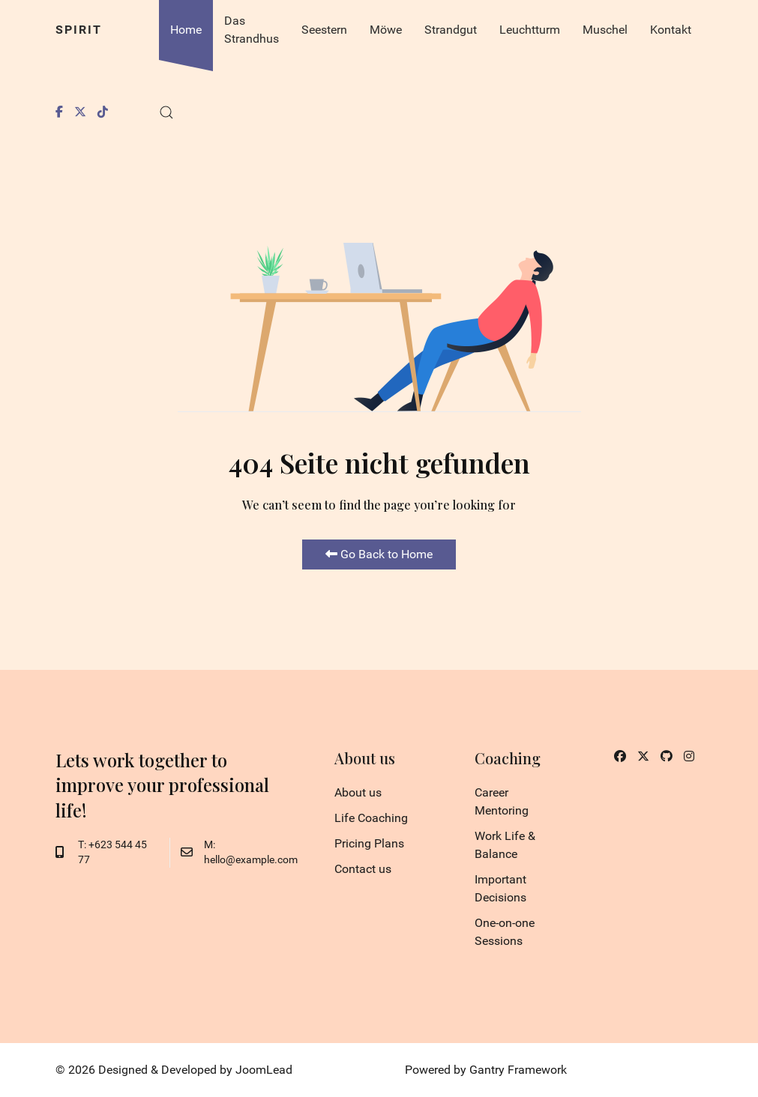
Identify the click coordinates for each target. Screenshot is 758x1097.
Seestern (324, 29)
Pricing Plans (369, 843)
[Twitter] (80, 112)
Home (186, 29)
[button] (166, 112)
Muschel (605, 29)
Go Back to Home (379, 554)
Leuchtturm (529, 29)
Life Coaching (371, 818)
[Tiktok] (102, 112)
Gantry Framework (518, 1070)
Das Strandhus (251, 29)
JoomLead (263, 1070)
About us (358, 792)
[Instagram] (689, 756)
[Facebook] (59, 112)
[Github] (667, 756)
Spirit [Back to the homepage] (78, 29)
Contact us (362, 869)
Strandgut (450, 29)
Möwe (386, 29)
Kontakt (670, 29)
